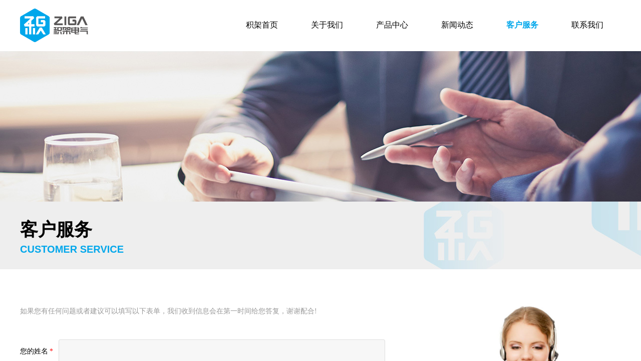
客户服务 (522, 25)
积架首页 (262, 25)
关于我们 (327, 25)
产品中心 (392, 25)
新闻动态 (457, 25)
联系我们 (587, 25)
